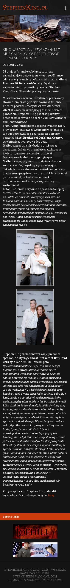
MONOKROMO (52, 580)
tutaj (51, 495)
